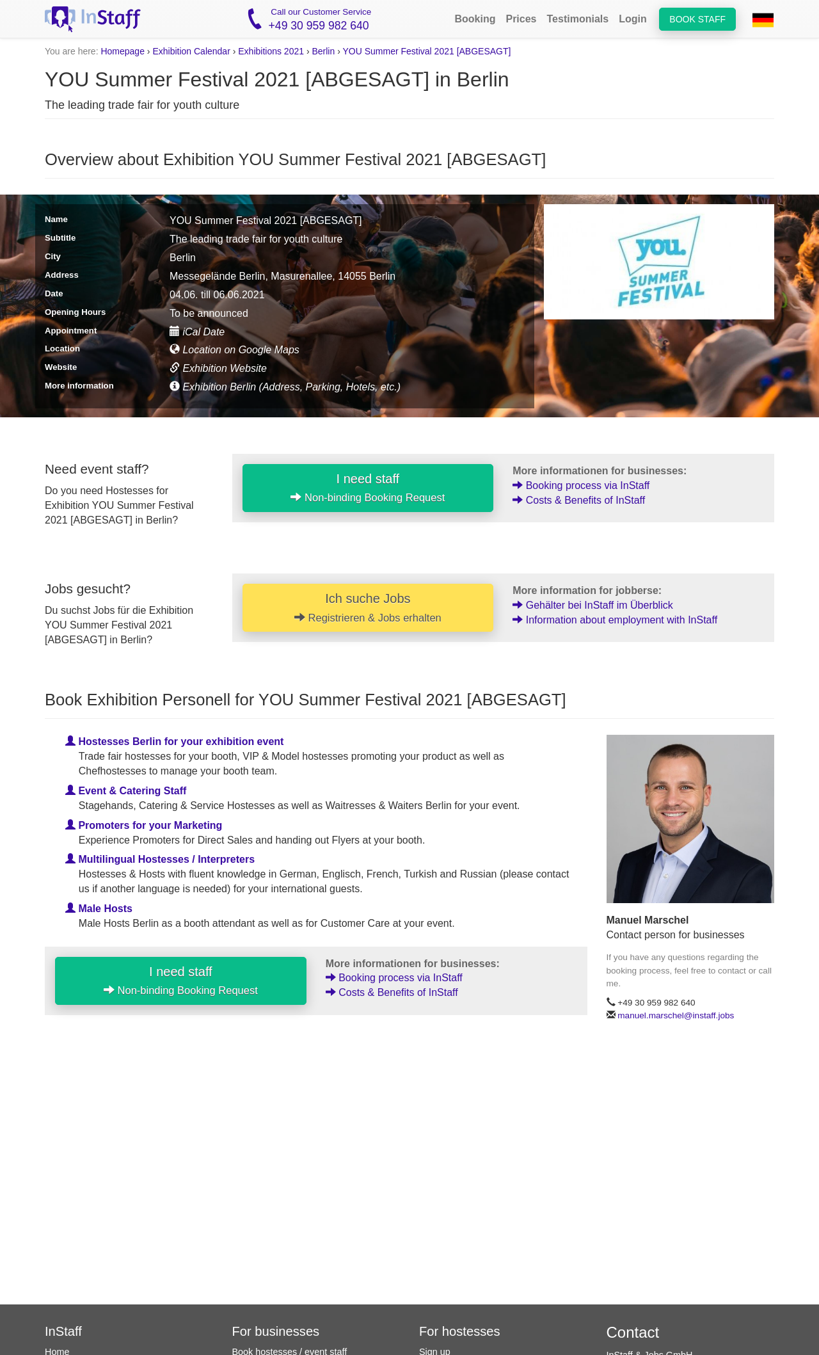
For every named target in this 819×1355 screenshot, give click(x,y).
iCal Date (197, 331)
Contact (633, 1332)
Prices (520, 18)
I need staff (367, 488)
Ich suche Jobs (367, 607)
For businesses (276, 1331)
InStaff (63, 1331)
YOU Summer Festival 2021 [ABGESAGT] (426, 51)
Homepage (122, 51)
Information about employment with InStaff (615, 619)
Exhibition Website (218, 368)
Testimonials (578, 18)
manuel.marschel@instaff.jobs (675, 1015)
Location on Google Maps (234, 349)
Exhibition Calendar (191, 51)
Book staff (697, 19)
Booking (474, 18)
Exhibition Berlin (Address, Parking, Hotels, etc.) (285, 386)
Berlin (323, 51)
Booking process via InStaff (581, 485)
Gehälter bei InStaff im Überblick (592, 605)
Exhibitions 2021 (271, 51)
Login (633, 18)
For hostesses (459, 1331)
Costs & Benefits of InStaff (579, 500)
